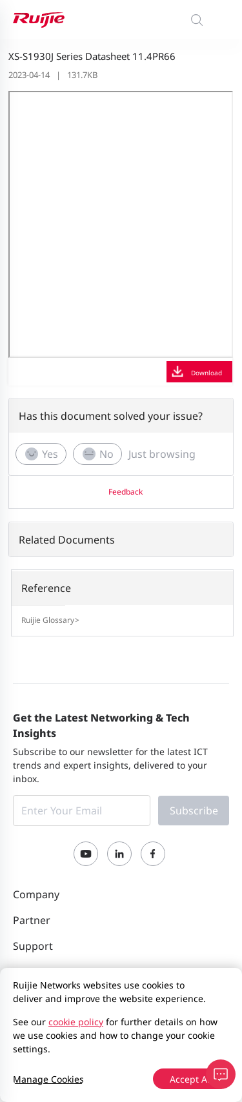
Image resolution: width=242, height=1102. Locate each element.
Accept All (191, 1079)
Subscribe (194, 810)
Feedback (125, 491)
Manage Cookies (48, 1079)
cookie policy (75, 1022)
